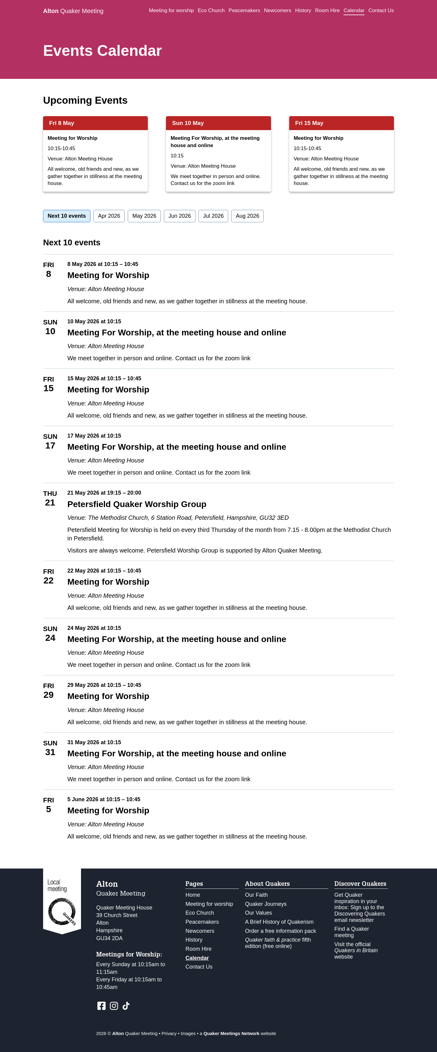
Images (188, 1033)
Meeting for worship (171, 10)
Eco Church (211, 10)
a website (238, 1033)
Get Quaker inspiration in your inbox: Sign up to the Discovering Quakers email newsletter (359, 907)
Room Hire (327, 10)
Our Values (258, 913)
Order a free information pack (280, 931)
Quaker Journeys (265, 904)
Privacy (169, 1033)
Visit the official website (356, 950)
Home (192, 895)
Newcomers (277, 10)
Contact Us (381, 10)
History (303, 10)
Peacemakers (244, 10)
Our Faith (256, 895)
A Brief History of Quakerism (279, 922)
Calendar (354, 10)
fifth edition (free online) (278, 943)
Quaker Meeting (73, 11)
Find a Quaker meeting (351, 932)
